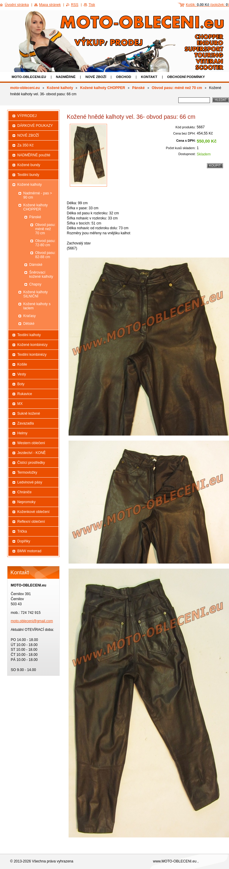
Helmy (22, 433)
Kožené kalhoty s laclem (36, 306)
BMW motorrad (29, 551)
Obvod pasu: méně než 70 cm (177, 88)
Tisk (92, 5)
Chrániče (24, 492)
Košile (22, 364)
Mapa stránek (50, 5)
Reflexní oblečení (31, 521)
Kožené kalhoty (60, 88)
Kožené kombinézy (32, 345)
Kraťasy (29, 316)
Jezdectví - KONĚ (31, 453)
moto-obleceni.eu (29, 77)
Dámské (35, 265)
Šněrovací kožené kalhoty (41, 274)
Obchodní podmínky (186, 77)
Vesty (21, 374)
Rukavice (24, 394)
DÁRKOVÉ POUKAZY (35, 126)
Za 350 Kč (25, 145)
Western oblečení (31, 443)
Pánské (138, 88)
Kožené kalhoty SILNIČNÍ (35, 294)
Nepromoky (26, 502)
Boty (20, 384)
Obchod (123, 77)
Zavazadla (25, 423)
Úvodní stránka (17, 5)
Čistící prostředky (31, 463)
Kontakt (149, 77)
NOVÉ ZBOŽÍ (95, 77)
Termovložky (27, 472)
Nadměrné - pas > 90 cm (37, 195)
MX (20, 404)
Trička (22, 531)
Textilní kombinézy (32, 354)
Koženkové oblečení (33, 512)
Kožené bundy (28, 165)
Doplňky (23, 541)
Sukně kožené (28, 413)
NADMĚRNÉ (66, 77)
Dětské (28, 324)
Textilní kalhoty (29, 335)
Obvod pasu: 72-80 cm (45, 243)
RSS (74, 5)
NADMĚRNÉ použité (33, 155)
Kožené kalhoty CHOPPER (102, 88)
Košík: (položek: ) (207, 5)
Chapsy (35, 284)
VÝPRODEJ (27, 116)
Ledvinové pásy (29, 482)
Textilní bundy (28, 175)
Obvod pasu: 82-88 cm (45, 255)
